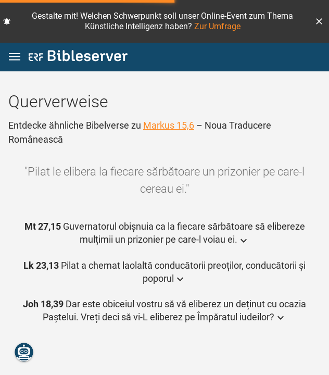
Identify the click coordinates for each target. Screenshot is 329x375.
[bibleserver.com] (78, 57)
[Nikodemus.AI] (24, 352)
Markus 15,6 (168, 125)
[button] (319, 21)
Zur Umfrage (217, 26)
